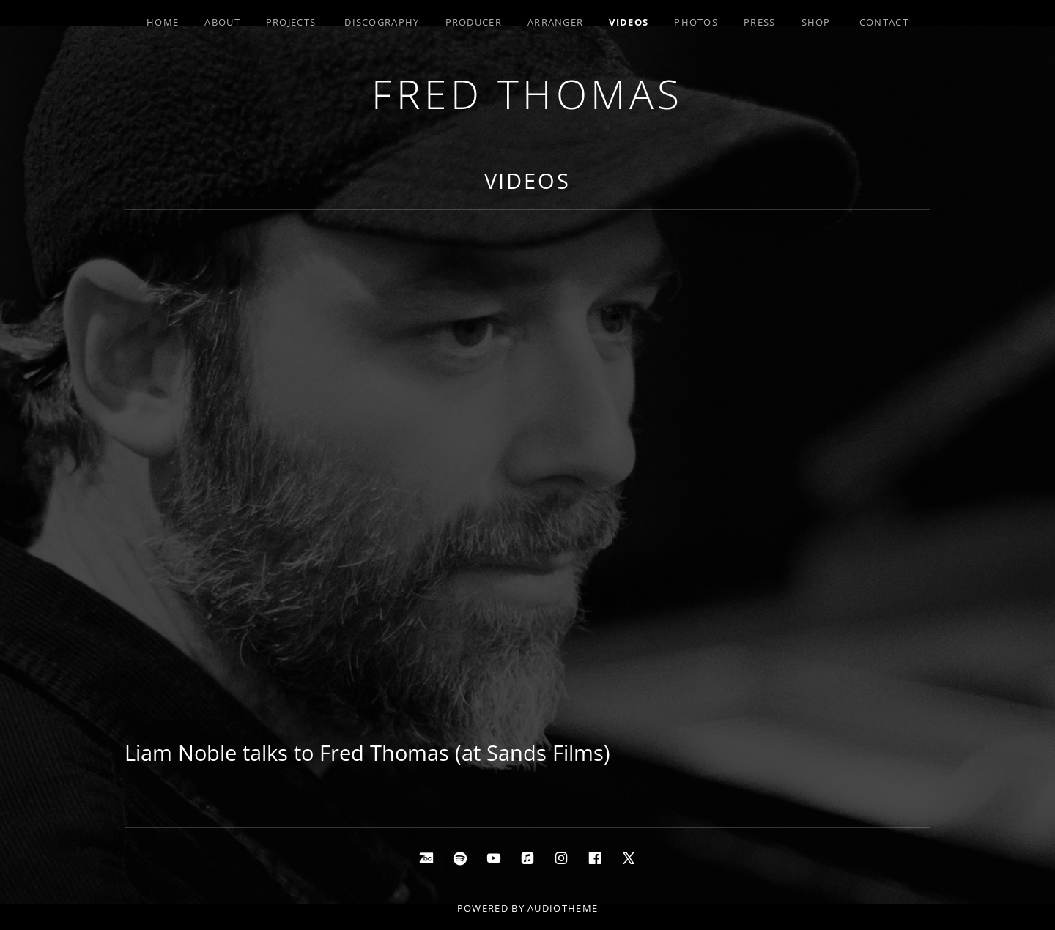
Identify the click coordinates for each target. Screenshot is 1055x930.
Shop (816, 22)
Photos (696, 22)
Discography (381, 22)
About (222, 22)
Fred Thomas (527, 93)
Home (163, 22)
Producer (473, 22)
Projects (291, 22)
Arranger (555, 22)
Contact (883, 22)
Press (760, 22)
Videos (628, 22)
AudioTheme (563, 908)
